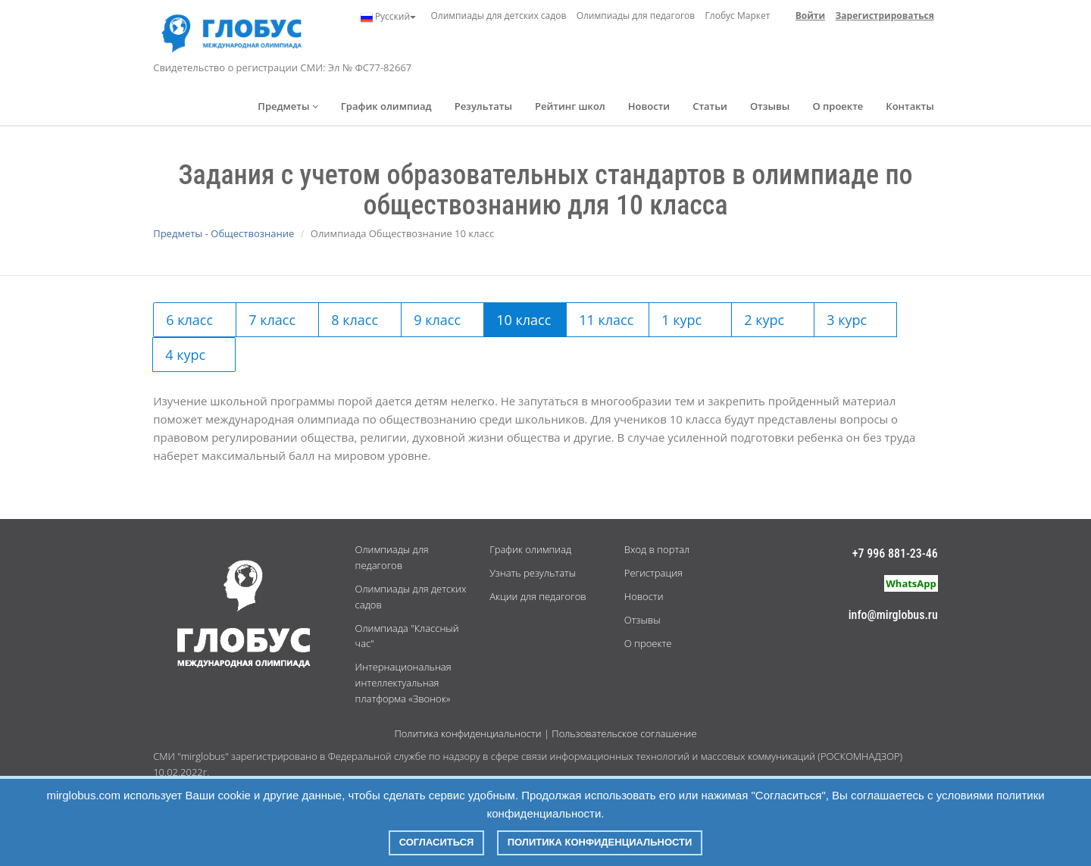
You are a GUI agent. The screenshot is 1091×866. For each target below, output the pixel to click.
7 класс (272, 320)
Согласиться (436, 842)
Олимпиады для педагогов (636, 15)
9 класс (437, 320)
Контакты (909, 106)
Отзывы (770, 106)
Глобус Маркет (738, 15)
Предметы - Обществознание (223, 233)
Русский (388, 16)
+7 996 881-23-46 (895, 553)
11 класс (606, 320)
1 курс (681, 320)
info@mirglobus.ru (893, 615)
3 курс (847, 320)
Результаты (483, 106)
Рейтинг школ (570, 106)
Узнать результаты (532, 573)
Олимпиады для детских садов (498, 15)
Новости (649, 106)
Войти (810, 15)
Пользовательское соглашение (624, 733)
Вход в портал (656, 549)
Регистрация (653, 573)
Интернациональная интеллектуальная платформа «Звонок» (403, 682)
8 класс (354, 320)
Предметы (288, 106)
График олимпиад (386, 106)
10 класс (523, 320)
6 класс (189, 320)
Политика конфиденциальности (467, 733)
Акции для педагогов (537, 596)
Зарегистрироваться (885, 15)
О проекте (837, 106)
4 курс (185, 354)
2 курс (764, 320)
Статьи (709, 106)
